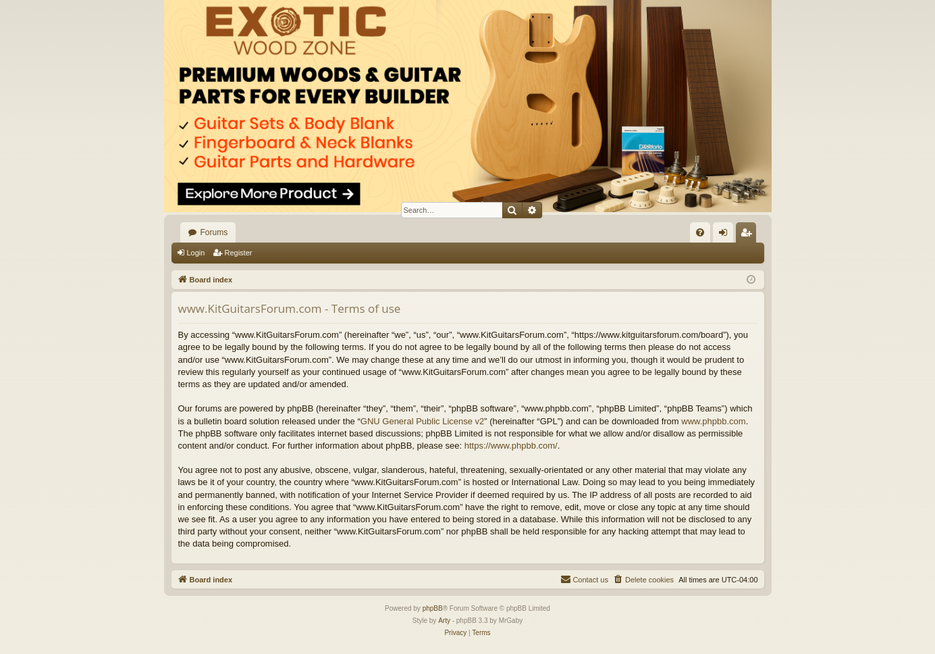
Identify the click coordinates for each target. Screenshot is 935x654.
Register (238, 253)
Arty (444, 620)
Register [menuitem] (748, 235)
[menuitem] (700, 232)
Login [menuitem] (725, 235)
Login (196, 253)
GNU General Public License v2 (422, 421)
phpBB (433, 608)
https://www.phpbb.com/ (511, 446)
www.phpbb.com (713, 421)
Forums (214, 232)
